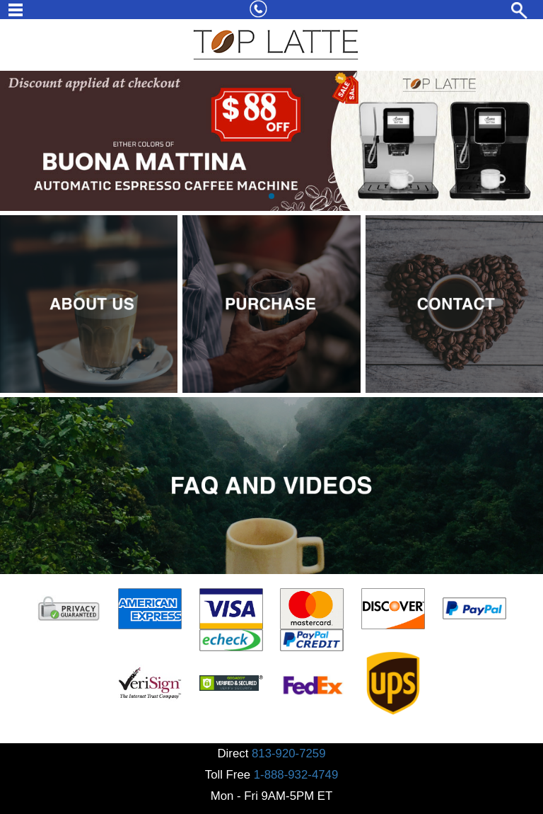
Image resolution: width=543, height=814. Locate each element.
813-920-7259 (289, 753)
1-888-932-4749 (296, 774)
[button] (271, 196)
